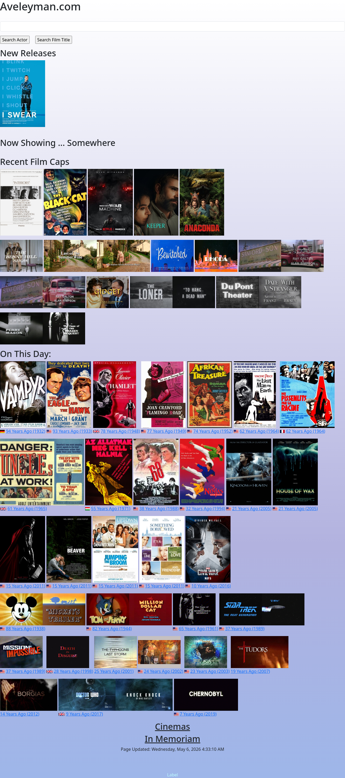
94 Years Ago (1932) (25, 431)
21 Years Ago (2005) (251, 508)
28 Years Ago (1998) (73, 671)
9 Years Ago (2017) (84, 714)
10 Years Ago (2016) (211, 586)
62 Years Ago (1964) (259, 431)
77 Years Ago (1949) (166, 431)
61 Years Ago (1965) (27, 508)
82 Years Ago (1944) (112, 629)
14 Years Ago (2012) (19, 714)
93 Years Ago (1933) (72, 431)
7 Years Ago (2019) (198, 714)
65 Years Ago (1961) (198, 629)
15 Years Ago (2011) (25, 586)
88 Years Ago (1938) (25, 629)
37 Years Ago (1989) (244, 629)
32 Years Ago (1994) (205, 508)
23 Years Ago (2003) (209, 671)
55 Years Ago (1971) (110, 508)
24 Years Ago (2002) (163, 671)
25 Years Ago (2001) (113, 671)
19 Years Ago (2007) (250, 671)
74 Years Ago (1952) (212, 431)
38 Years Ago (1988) (159, 508)
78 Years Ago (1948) (120, 431)
